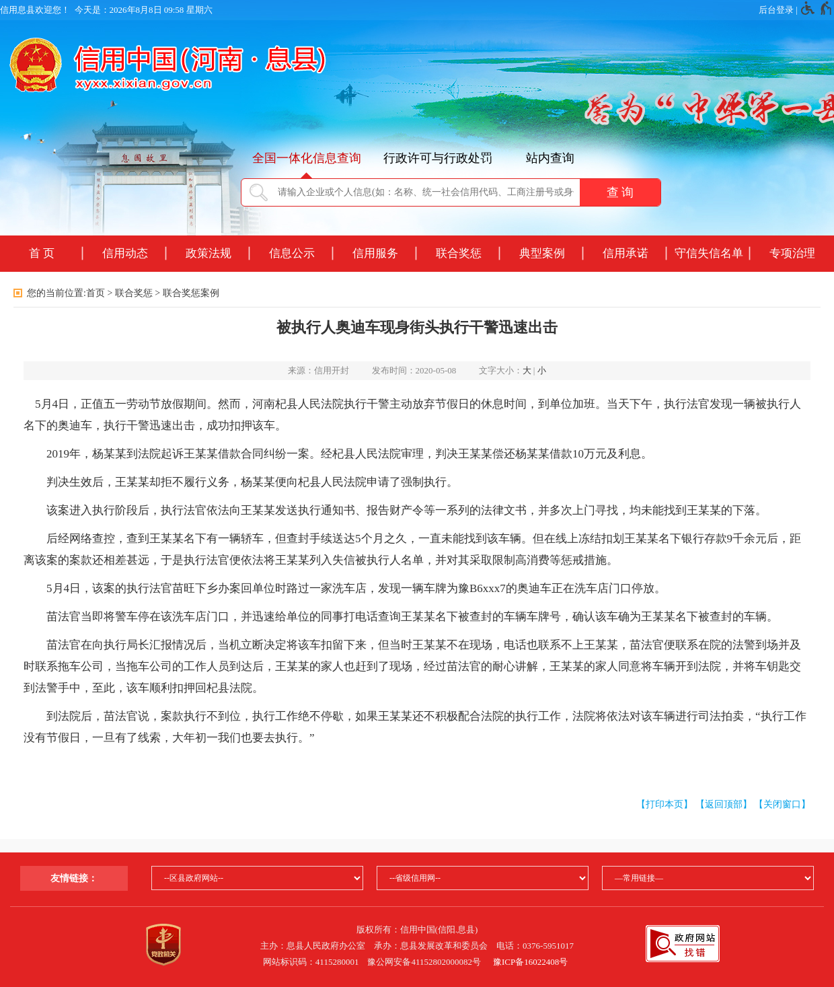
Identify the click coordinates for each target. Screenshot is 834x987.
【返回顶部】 (723, 804)
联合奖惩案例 (191, 293)
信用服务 (375, 253)
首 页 (41, 253)
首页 (95, 293)
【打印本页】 (664, 804)
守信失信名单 (709, 253)
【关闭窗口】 (782, 804)
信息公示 (292, 253)
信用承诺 (625, 253)
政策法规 (208, 253)
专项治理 (792, 253)
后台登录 (776, 10)
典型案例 (542, 253)
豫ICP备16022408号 (530, 962)
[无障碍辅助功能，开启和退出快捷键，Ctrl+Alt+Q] (817, 10)
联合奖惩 (459, 253)
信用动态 (125, 253)
